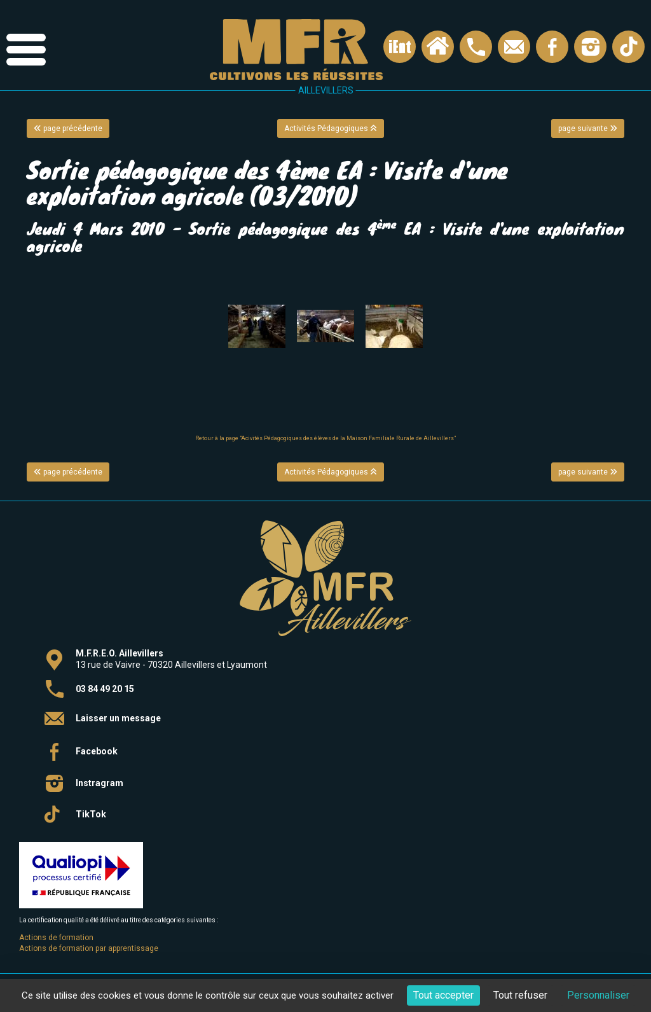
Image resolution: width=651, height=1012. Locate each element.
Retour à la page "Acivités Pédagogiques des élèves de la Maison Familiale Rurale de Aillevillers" (325, 438)
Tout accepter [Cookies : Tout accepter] (443, 995)
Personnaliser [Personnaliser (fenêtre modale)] (598, 995)
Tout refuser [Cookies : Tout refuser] (520, 995)
